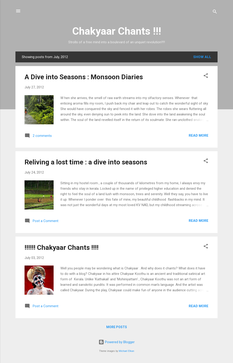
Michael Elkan (126, 351)
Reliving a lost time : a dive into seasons (86, 162)
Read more (198, 135)
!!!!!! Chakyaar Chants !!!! (62, 247)
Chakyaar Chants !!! (116, 31)
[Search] (215, 12)
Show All (202, 57)
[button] (205, 76)
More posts (116, 327)
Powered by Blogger (117, 342)
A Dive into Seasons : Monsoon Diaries (84, 77)
